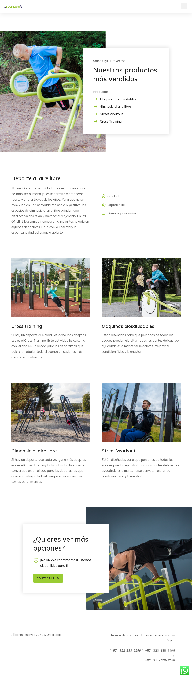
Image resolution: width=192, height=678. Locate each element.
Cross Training (111, 121)
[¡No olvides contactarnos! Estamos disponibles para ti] (36, 560)
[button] (184, 6)
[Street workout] (95, 114)
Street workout (111, 114)
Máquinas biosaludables (118, 99)
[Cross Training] (95, 121)
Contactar (48, 578)
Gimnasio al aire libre (115, 106)
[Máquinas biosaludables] (95, 99)
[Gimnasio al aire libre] (95, 106)
